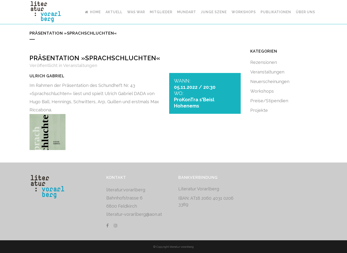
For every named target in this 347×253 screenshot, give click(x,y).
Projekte (259, 110)
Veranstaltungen (80, 65)
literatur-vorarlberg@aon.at (134, 214)
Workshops (262, 91)
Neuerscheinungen (269, 81)
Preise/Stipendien (269, 100)
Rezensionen (263, 62)
